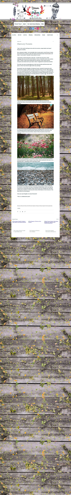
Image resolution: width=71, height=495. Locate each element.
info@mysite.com (37, 239)
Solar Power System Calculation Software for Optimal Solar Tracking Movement (51, 231)
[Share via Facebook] (17, 211)
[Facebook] (31, 28)
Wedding (31, 35)
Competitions (50, 35)
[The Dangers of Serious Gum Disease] (35, 225)
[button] (57, 34)
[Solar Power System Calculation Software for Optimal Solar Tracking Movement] (51, 225)
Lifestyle (25, 35)
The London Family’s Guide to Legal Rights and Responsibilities (19, 231)
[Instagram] (38, 28)
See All (57, 219)
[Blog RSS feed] (57, 28)
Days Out (19, 35)
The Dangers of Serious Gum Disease (34, 231)
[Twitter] (33, 28)
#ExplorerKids (37, 35)
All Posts (14, 35)
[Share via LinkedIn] (22, 211)
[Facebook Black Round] (14, 239)
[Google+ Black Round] (13, 239)
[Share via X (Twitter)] (20, 211)
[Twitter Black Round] (16, 239)
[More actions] (53, 41)
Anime (43, 35)
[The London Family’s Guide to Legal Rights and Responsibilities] (19, 225)
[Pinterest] (35, 28)
